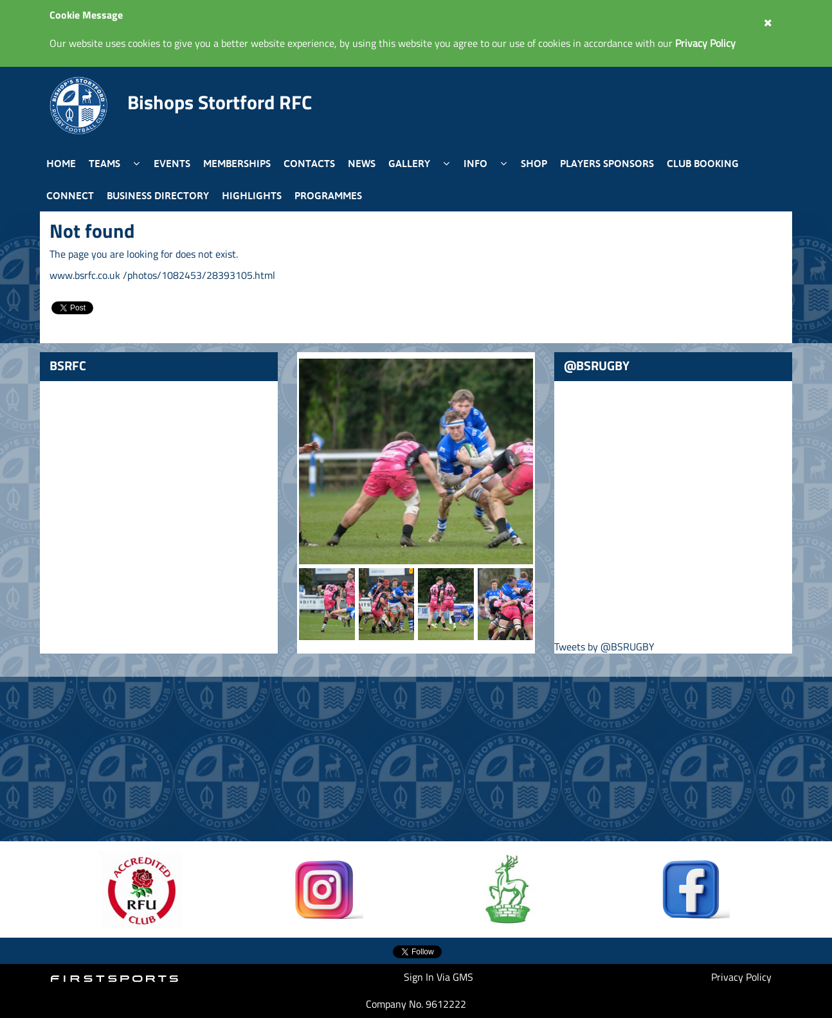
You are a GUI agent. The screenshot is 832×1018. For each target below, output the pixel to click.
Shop (534, 163)
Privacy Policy (741, 977)
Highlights (252, 195)
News (361, 163)
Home (61, 163)
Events (172, 163)
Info (475, 163)
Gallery (409, 163)
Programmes (328, 195)
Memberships (237, 163)
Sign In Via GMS (438, 977)
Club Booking (703, 163)
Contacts (309, 163)
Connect (70, 195)
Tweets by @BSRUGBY (604, 646)
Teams (104, 163)
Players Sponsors (607, 163)
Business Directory (158, 195)
